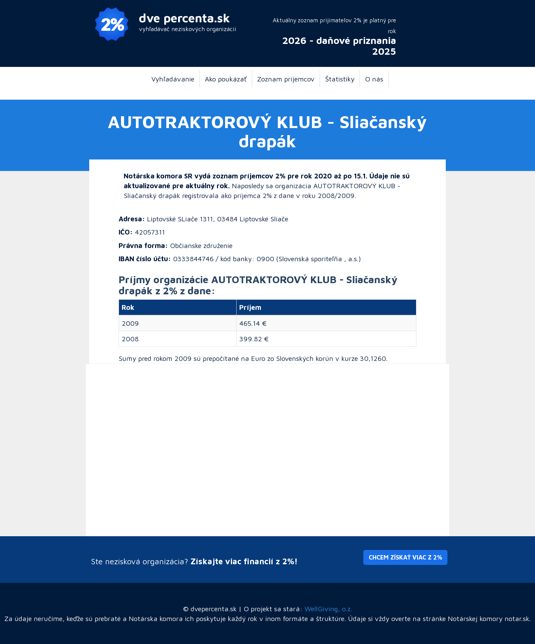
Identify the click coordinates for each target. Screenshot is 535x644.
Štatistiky (340, 79)
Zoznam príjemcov (286, 79)
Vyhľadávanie (172, 79)
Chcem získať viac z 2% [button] (405, 557)
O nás (374, 79)
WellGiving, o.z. (328, 608)
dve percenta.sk (184, 17)
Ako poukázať (226, 79)
